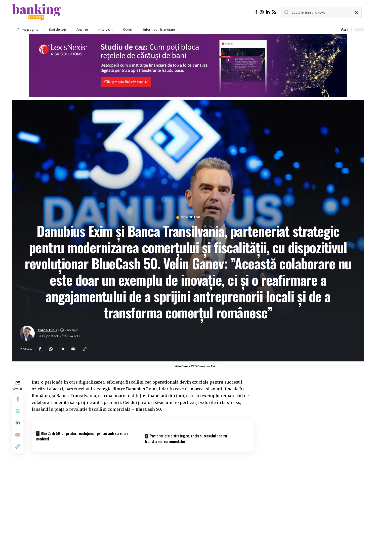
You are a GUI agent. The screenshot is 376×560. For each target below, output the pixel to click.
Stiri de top (190, 217)
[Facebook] (256, 12)
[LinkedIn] (268, 12)
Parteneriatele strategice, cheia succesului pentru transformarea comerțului (187, 438)
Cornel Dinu (47, 330)
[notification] (334, 29)
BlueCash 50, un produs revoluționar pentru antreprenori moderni (83, 436)
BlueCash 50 (149, 410)
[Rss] (274, 12)
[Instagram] (262, 12)
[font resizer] (344, 29)
